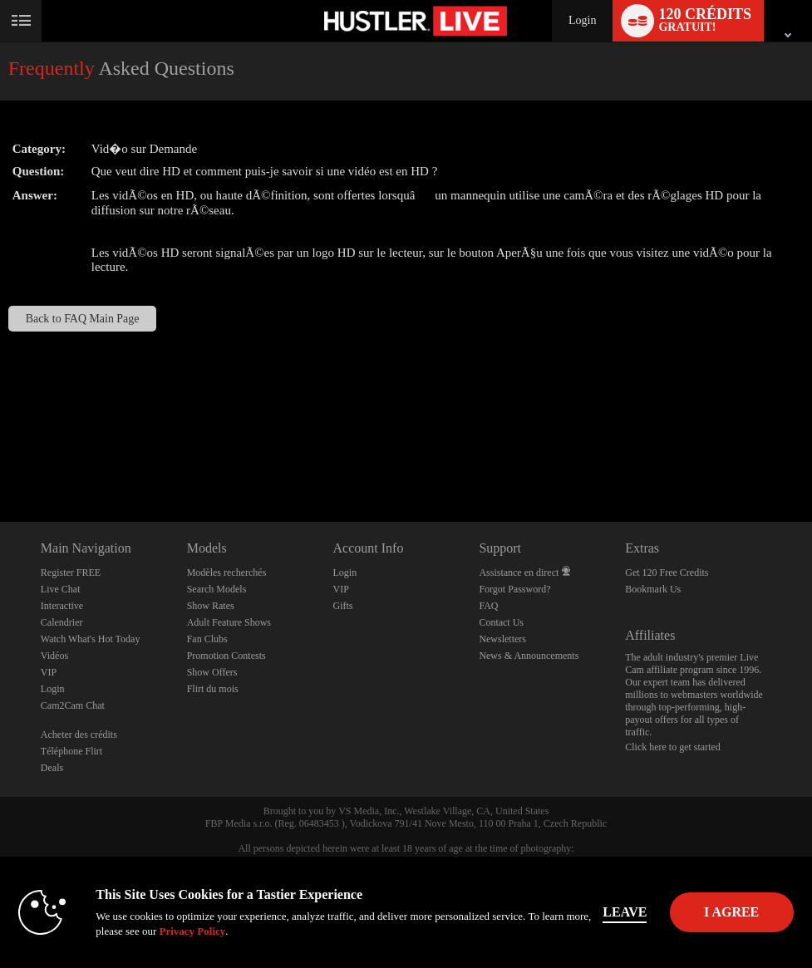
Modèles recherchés (227, 572)
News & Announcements (528, 655)
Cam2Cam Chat (73, 705)
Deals (52, 768)
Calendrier (62, 622)
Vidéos (54, 655)
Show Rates (210, 606)
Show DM (0, 459)
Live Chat (61, 589)
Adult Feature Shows (229, 622)
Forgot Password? (514, 589)
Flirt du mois (213, 689)
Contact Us (501, 622)
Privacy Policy (200, 931)
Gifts (343, 606)
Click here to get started (673, 747)
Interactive (62, 606)
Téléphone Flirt (71, 751)
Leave (633, 912)
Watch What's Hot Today (90, 639)
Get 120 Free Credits (666, 572)
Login (582, 20)
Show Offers (212, 672)
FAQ (488, 606)
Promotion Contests (226, 655)
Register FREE (71, 572)
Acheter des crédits (79, 734)
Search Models (217, 589)
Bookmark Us (653, 589)
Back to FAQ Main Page (83, 318)
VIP (49, 672)
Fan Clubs (207, 639)
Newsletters (502, 639)
